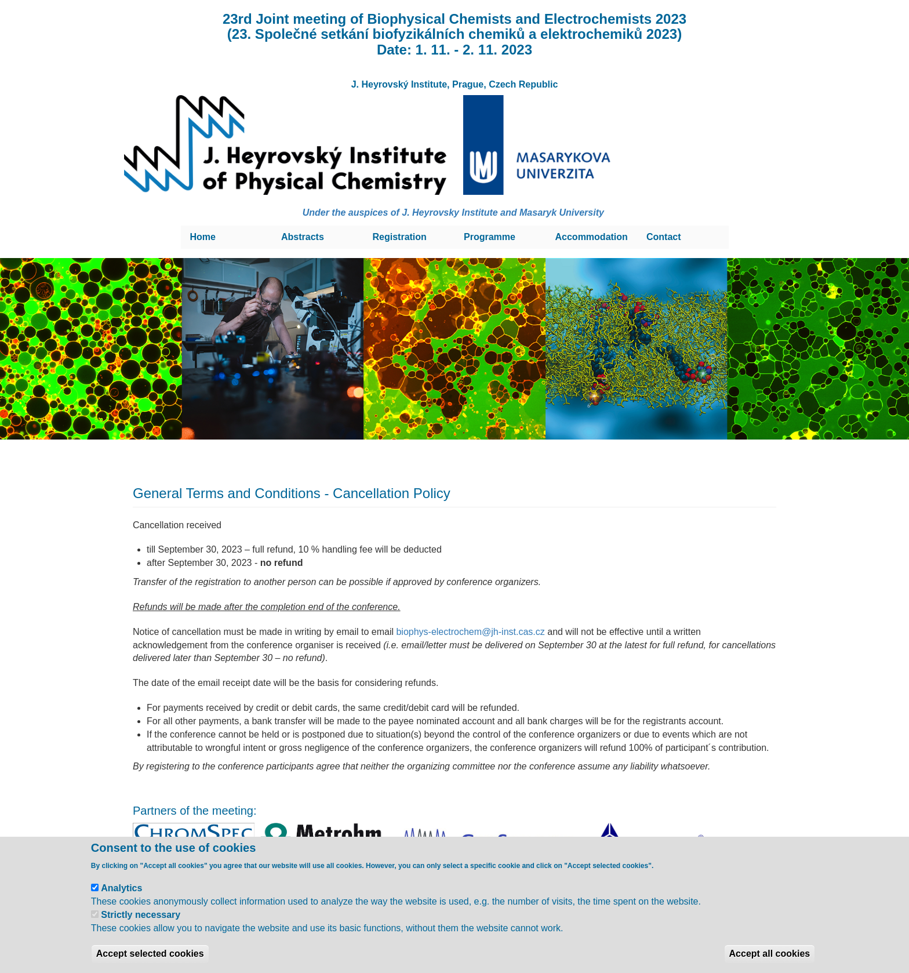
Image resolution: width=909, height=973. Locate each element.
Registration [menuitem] (400, 237)
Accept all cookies (769, 954)
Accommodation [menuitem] (591, 237)
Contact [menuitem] (663, 237)
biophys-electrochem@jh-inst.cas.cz (470, 632)
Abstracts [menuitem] (302, 237)
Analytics (121, 888)
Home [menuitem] (203, 237)
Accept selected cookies (150, 954)
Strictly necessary (140, 915)
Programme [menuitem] (489, 237)
